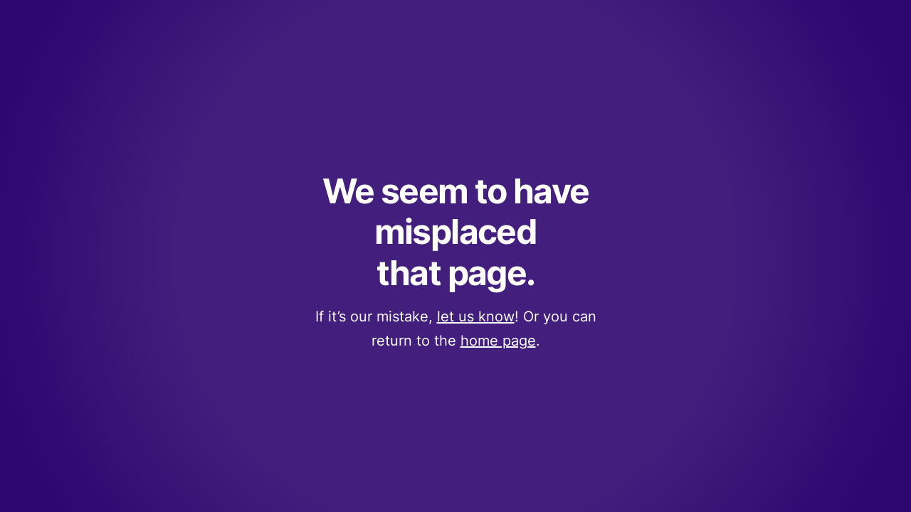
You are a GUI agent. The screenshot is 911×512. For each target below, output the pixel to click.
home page (498, 340)
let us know (476, 316)
